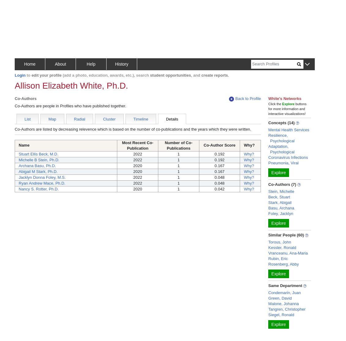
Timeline (141, 119)
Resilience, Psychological (281, 138)
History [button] (122, 64)
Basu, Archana (281, 208)
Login (20, 75)
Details (172, 119)
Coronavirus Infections (288, 157)
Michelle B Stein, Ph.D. (39, 160)
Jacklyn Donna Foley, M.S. (42, 177)
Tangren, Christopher (286, 309)
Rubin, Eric (278, 258)
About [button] (60, 64)
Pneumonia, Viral (283, 163)
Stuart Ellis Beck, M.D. (38, 154)
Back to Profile (245, 99)
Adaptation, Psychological (281, 149)
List (27, 119)
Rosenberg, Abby (283, 264)
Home (30, 64)
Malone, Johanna (283, 303)
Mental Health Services (288, 130)
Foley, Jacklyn (280, 213)
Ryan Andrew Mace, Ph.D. (42, 183)
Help (91, 64)
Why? (249, 154)
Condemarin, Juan (284, 292)
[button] (307, 64)
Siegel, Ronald (281, 314)
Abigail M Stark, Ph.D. (38, 171)
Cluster (109, 119)
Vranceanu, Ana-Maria (288, 253)
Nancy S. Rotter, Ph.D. (39, 189)
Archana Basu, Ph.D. (37, 165)
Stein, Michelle (281, 191)
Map (52, 119)
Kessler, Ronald (282, 247)
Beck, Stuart (279, 197)
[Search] (274, 64)
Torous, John (279, 242)
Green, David (280, 298)
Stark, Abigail (279, 202)
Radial (79, 119)
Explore (278, 172)
